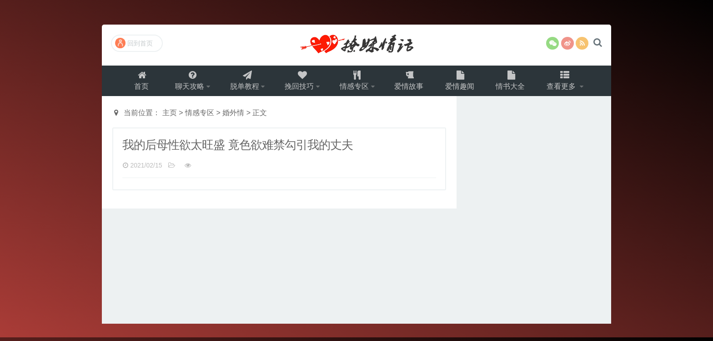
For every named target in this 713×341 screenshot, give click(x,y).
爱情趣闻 (463, 82)
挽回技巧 (297, 82)
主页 (169, 116)
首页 (135, 82)
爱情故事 (411, 82)
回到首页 (134, 43)
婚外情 (233, 116)
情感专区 (354, 82)
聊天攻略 (184, 82)
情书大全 (515, 82)
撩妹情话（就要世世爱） (356, 45)
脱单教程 (241, 82)
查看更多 (567, 82)
